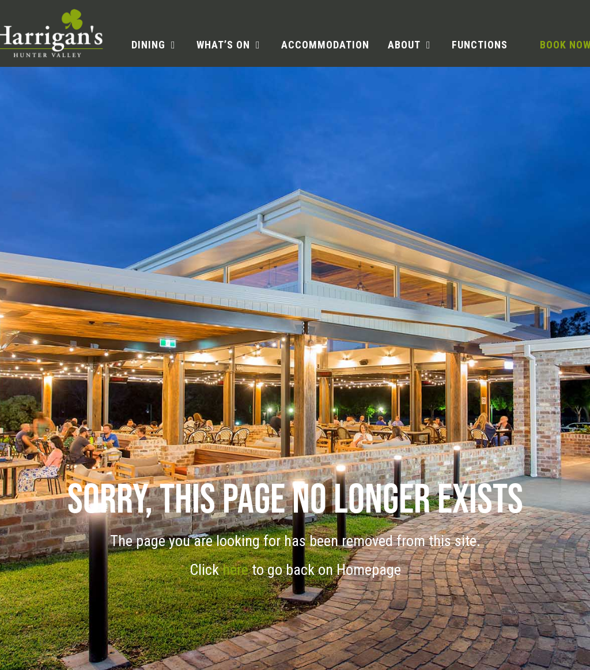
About (404, 45)
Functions (480, 45)
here (237, 569)
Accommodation (325, 45)
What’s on (223, 45)
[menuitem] (154, 45)
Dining (148, 45)
